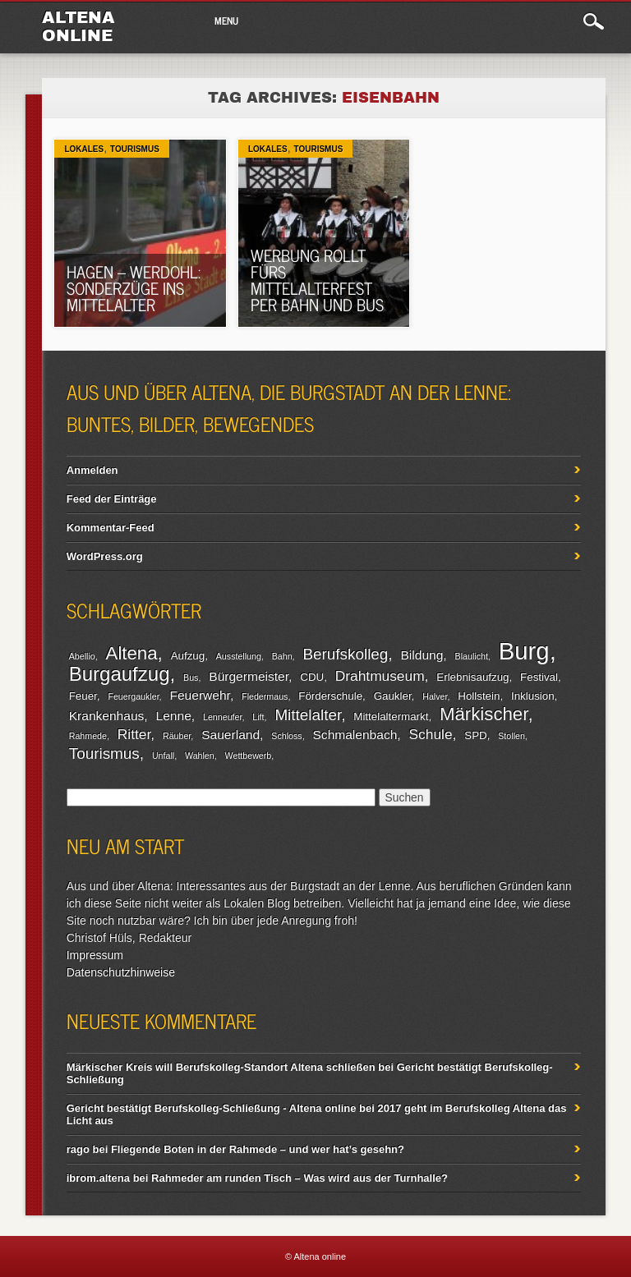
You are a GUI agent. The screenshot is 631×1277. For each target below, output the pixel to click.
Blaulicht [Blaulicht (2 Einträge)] (471, 656)
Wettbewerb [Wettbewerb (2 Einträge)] (248, 755)
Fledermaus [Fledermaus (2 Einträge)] (265, 696)
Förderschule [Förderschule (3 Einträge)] (330, 696)
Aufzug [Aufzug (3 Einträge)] (188, 656)
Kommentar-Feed (110, 527)
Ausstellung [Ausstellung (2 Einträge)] (238, 656)
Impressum (95, 955)
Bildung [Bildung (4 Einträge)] (421, 655)
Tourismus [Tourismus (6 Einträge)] (104, 753)
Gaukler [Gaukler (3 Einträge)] (393, 696)
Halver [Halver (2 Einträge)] (434, 696)
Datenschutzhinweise (121, 972)
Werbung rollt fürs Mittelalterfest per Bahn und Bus (317, 279)
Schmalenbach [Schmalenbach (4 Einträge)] (354, 735)
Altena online (78, 26)
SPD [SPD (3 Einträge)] (475, 735)
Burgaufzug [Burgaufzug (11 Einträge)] (119, 674)
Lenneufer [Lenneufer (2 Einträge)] (222, 717)
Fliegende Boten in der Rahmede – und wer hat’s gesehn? (257, 1149)
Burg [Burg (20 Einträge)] (524, 650)
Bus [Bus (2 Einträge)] (190, 677)
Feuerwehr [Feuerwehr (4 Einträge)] (199, 695)
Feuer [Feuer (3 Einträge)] (83, 696)
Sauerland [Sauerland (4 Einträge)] (230, 735)
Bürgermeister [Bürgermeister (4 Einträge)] (248, 676)
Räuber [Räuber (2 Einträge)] (177, 736)
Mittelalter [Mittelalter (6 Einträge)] (307, 714)
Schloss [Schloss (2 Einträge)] (286, 736)
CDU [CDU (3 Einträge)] (312, 677)
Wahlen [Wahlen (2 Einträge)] (199, 755)
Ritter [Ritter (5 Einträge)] (133, 734)
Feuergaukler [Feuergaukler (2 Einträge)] (133, 696)
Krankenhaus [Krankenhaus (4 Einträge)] (107, 716)
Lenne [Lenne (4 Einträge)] (173, 716)
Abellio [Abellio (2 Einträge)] (82, 656)
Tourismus (134, 149)
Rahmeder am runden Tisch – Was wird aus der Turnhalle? (299, 1178)
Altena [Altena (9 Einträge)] (132, 653)
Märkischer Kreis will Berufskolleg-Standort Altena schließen (221, 1067)
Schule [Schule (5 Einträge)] (431, 734)
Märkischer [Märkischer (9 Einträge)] (483, 714)
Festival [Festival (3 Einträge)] (539, 677)
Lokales (84, 149)
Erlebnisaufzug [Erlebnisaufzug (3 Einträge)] (472, 677)
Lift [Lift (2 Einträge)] (258, 717)
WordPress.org (105, 556)
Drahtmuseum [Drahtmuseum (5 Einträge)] (380, 676)
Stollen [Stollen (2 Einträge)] (511, 736)
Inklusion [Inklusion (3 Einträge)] (533, 696)
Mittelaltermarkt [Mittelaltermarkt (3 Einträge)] (390, 716)
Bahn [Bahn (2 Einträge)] (282, 656)
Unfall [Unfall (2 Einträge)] (163, 755)
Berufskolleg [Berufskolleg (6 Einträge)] (345, 654)
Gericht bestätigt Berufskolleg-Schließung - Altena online (212, 1108)
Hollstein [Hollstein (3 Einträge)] (479, 696)
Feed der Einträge (112, 499)
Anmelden (92, 470)
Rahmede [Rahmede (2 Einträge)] (88, 736)
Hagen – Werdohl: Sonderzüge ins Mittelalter (133, 288)
